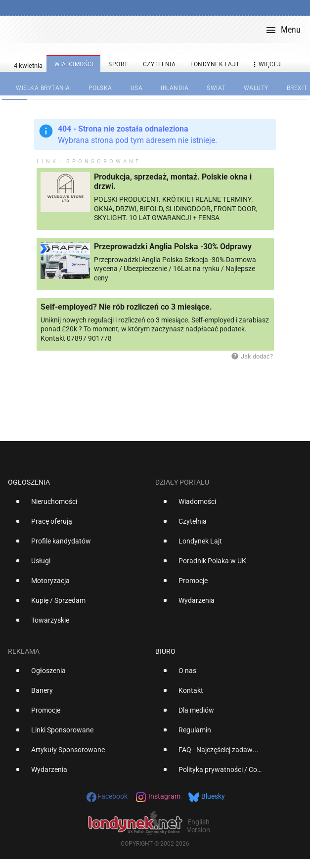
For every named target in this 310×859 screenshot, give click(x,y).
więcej (266, 64)
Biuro (165, 651)
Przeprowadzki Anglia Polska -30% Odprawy (173, 246)
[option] (77, 505)
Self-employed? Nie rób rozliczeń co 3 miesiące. (126, 307)
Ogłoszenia (29, 482)
